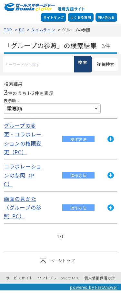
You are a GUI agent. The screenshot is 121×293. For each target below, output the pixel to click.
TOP (8, 29)
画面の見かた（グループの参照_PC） (22, 207)
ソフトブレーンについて (59, 277)
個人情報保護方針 (99, 277)
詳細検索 (104, 64)
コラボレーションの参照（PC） (23, 175)
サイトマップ (53, 17)
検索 (83, 62)
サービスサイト (19, 277)
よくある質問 (80, 17)
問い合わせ (106, 17)
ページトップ (62, 260)
